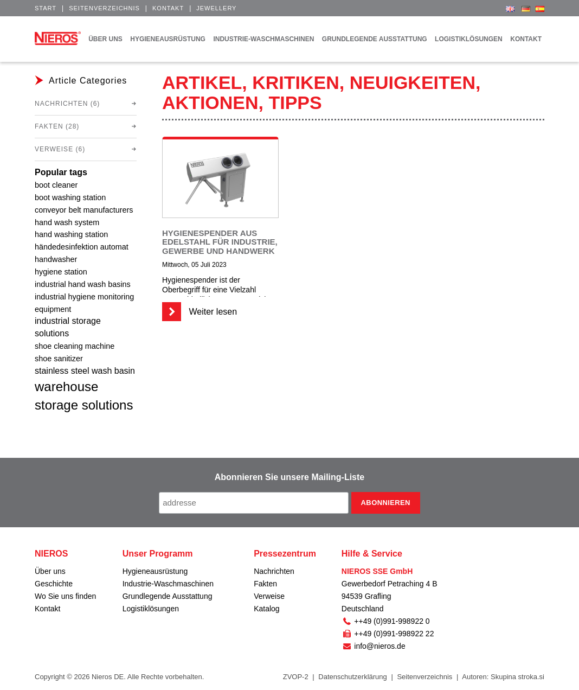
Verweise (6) (60, 149)
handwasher (56, 259)
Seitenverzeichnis (104, 8)
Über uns (50, 571)
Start (45, 8)
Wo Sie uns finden (65, 596)
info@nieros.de (374, 646)
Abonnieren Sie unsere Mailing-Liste (290, 477)
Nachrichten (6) (67, 103)
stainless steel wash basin (85, 370)
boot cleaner (56, 185)
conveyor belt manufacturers (84, 210)
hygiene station (61, 271)
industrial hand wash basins (83, 284)
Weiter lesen (199, 311)
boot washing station (70, 197)
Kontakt (168, 8)
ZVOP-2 (295, 677)
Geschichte (54, 583)
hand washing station (71, 234)
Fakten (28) (57, 126)
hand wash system (67, 222)
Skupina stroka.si (517, 677)
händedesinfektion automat (81, 246)
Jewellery (216, 8)
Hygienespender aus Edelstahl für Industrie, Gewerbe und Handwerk (220, 241)
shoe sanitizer (59, 358)
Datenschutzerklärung (352, 677)
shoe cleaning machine (74, 346)
